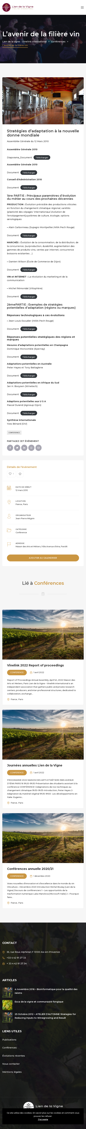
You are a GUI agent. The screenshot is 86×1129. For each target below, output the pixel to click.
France (19, 504)
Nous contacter (11, 1063)
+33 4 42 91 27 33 (16, 957)
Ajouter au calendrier (43, 558)
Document (13, 172)
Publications (9, 1039)
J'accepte (43, 1119)
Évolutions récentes (13, 1055)
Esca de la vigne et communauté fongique (39, 1001)
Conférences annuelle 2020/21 (30, 869)
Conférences (9, 1047)
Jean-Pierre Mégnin (25, 518)
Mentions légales (12, 1072)
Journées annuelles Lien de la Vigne (34, 765)
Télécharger (42, 157)
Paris (25, 504)
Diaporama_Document (19, 157)
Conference (14, 433)
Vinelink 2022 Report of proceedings (35, 665)
